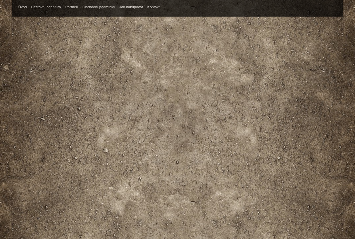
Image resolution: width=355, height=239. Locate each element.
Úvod (22, 7)
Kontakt (153, 7)
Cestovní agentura (46, 7)
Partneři (71, 7)
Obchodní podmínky (98, 7)
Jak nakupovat (131, 7)
